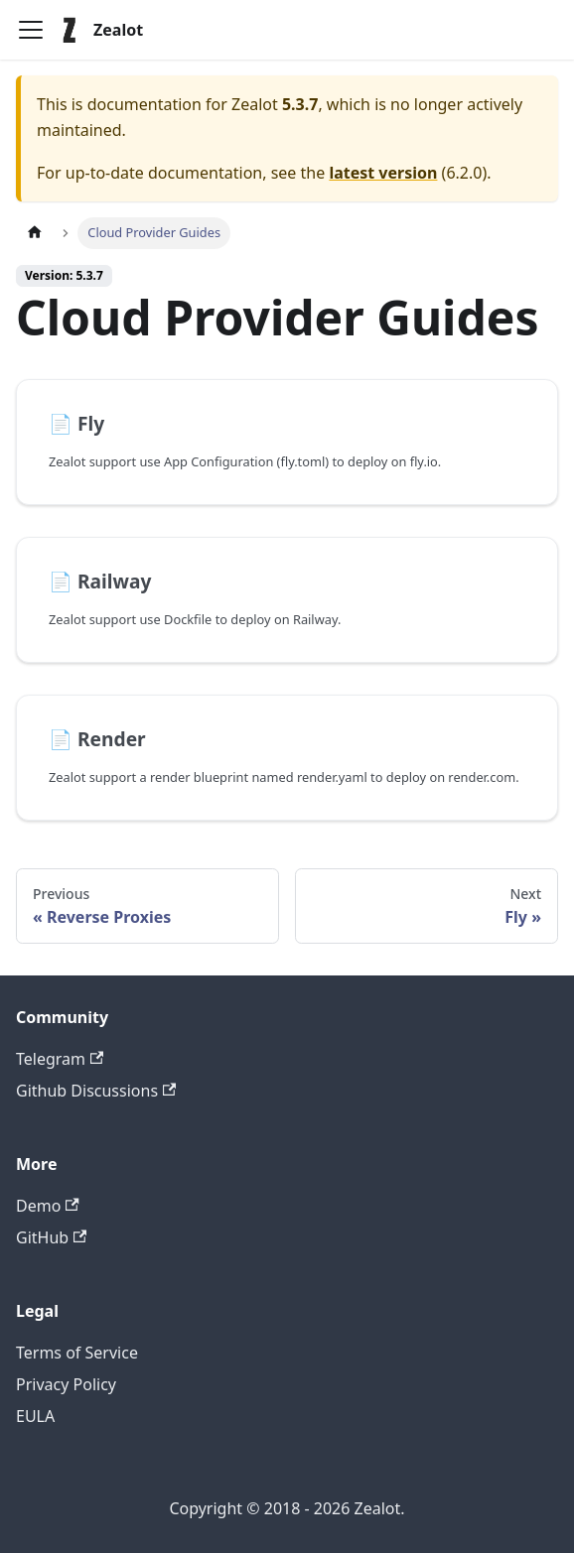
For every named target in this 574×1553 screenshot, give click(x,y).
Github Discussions (96, 1090)
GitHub (51, 1237)
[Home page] (35, 232)
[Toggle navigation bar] (31, 30)
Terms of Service (77, 1352)
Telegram (59, 1059)
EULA (35, 1416)
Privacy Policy (66, 1384)
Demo (47, 1206)
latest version (383, 173)
